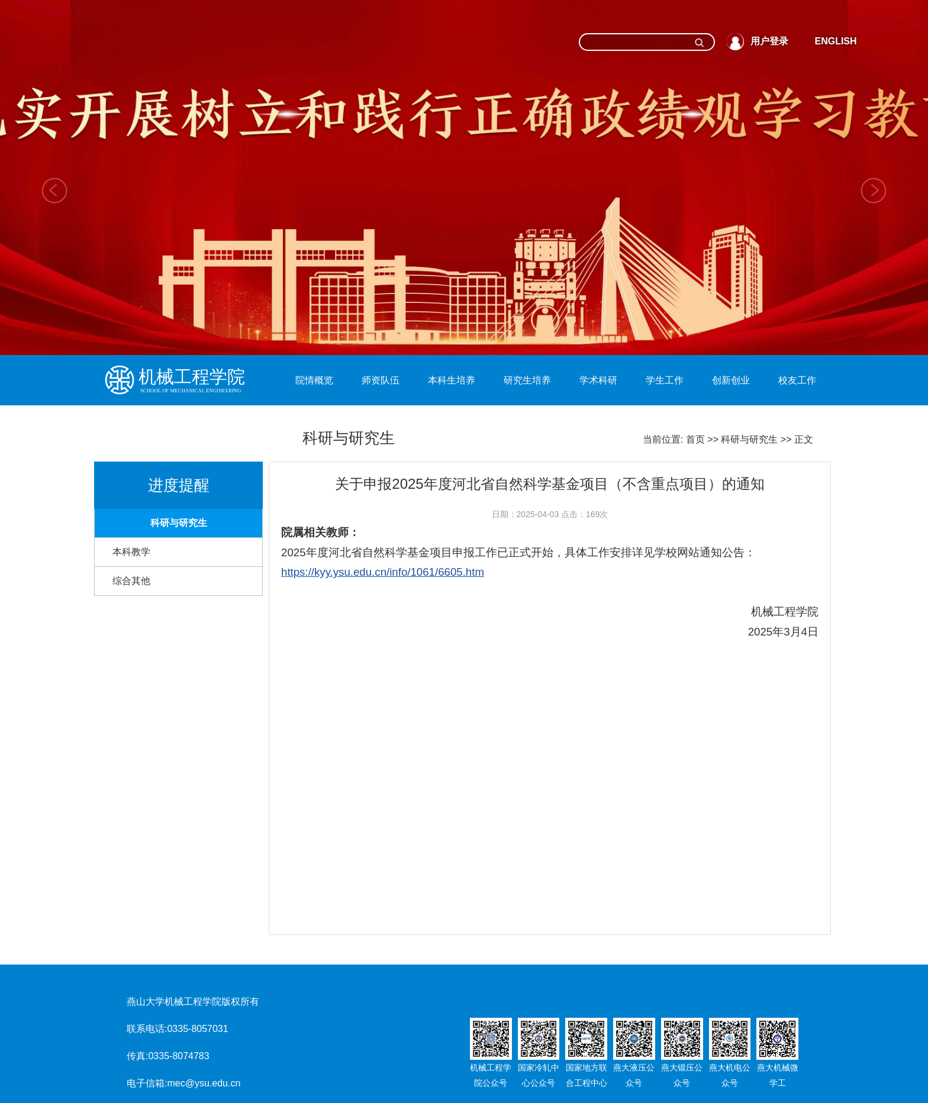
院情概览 (314, 380)
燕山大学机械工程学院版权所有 (193, 1001)
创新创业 (731, 380)
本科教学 (131, 552)
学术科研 (598, 380)
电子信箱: (147, 1083)
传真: (137, 1056)
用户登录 (769, 41)
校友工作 (797, 380)
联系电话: (147, 1029)
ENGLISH (835, 41)
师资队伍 (380, 380)
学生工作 (665, 380)
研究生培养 (527, 380)
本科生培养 (451, 380)
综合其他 (131, 581)
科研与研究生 (749, 439)
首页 (695, 439)
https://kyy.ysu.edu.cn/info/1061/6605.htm (382, 572)
